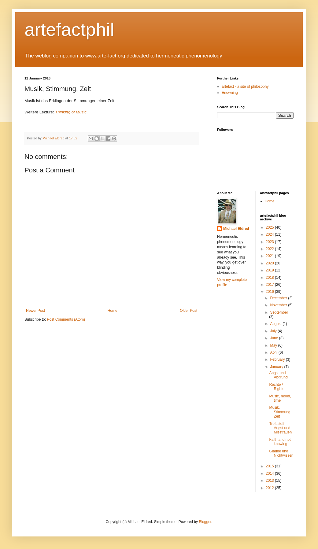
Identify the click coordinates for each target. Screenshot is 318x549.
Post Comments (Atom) (66, 319)
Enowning (230, 92)
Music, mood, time (280, 398)
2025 (270, 227)
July (274, 331)
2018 (270, 277)
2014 (270, 473)
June (274, 338)
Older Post (188, 310)
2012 (270, 488)
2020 (270, 263)
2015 (270, 466)
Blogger (205, 522)
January (277, 367)
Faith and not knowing (279, 441)
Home (112, 310)
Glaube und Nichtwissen (281, 453)
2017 (270, 284)
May (274, 345)
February (278, 359)
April (274, 352)
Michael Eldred (236, 229)
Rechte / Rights (276, 386)
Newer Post (35, 310)
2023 (270, 242)
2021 (270, 256)
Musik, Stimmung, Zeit (280, 411)
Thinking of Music (71, 112)
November (279, 305)
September (279, 312)
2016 (270, 291)
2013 (270, 480)
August (276, 324)
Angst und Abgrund (278, 375)
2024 (270, 234)
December (279, 298)
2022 (270, 249)
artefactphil (69, 29)
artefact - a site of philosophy (245, 86)
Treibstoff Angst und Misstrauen (280, 428)
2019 (270, 270)
